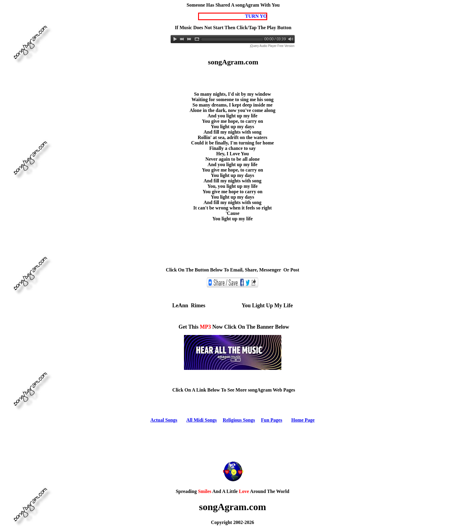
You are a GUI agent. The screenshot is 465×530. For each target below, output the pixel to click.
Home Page (303, 420)
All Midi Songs (201, 420)
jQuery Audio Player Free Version (272, 46)
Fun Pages (271, 420)
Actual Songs (163, 420)
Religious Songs (239, 420)
